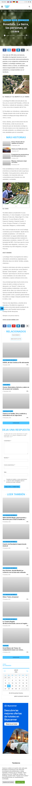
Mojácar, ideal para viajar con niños (19, 161)
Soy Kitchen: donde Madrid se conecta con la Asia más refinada (14, 571)
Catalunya (10, 11)
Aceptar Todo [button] (20, 782)
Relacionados (16, 335)
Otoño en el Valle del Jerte (19, 149)
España (5, 11)
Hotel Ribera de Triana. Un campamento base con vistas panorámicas (13, 649)
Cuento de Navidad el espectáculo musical (14, 545)
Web (5, 472)
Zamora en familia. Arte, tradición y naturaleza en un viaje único (15, 414)
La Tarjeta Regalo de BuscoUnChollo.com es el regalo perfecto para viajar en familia (15, 622)
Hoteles (5, 645)
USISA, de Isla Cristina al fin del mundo (16, 362)
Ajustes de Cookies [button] (8, 782)
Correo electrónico (9, 465)
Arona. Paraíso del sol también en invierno (17, 142)
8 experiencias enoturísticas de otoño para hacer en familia (20, 155)
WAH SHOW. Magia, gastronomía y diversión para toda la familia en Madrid (14, 518)
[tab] (16, 335)
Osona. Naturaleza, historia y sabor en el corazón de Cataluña (16, 388)
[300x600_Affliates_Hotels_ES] (15, 753)
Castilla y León (7, 411)
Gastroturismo (23, 20)
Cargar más (16, 422)
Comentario (7, 440)
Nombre (6, 457)
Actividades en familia (10, 360)
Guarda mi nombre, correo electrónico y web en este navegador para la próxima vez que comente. (16, 481)
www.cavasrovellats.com (11, 319)
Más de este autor (16, 338)
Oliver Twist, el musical (10, 597)
